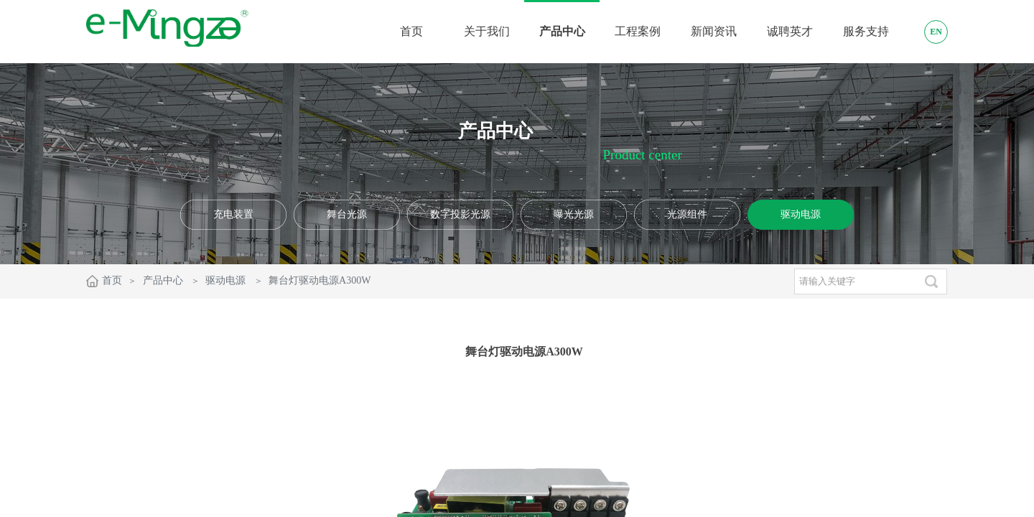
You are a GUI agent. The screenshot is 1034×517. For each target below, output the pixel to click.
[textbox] (855, 281)
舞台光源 (347, 214)
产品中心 (163, 280)
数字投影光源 (460, 214)
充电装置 (233, 214)
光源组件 (687, 214)
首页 (112, 280)
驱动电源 (801, 214)
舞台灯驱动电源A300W (320, 280)
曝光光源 (574, 214)
